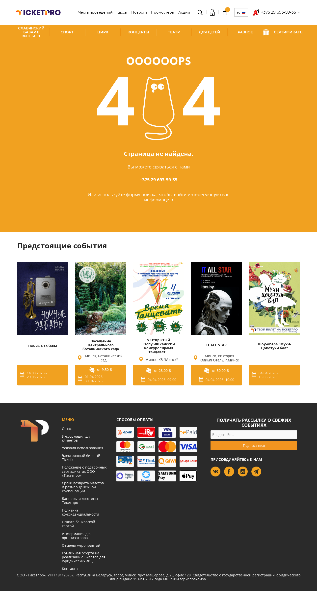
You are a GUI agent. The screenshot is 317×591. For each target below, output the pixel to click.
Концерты (138, 32)
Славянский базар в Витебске (31, 32)
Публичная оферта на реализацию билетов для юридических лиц (83, 557)
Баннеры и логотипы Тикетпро (80, 500)
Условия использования (82, 448)
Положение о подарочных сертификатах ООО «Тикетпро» (84, 471)
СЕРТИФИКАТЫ (283, 32)
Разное (245, 32)
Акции (184, 12)
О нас (67, 428)
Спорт (67, 32)
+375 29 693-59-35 (158, 180)
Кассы (122, 12)
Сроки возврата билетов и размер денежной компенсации (83, 487)
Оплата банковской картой (78, 524)
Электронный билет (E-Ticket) (81, 457)
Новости (139, 12)
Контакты (70, 568)
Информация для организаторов (76, 535)
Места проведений (95, 12)
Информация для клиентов (76, 438)
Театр (174, 32)
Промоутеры (163, 12)
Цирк (102, 32)
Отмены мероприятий (81, 545)
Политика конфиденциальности (80, 512)
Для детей (209, 32)
